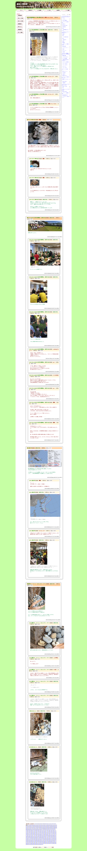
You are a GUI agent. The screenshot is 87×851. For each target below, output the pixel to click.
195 (42, 836)
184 (48, 835)
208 (40, 837)
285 (55, 842)
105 (29, 830)
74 (33, 828)
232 (31, 839)
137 (37, 832)
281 (46, 842)
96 (40, 829)
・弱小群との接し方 (64, 81)
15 (55, 823)
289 (33, 843)
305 (37, 844)
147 (29, 833)
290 (35, 843)
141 (46, 832)
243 (55, 839)
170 (48, 834)
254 (48, 840)
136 (35, 832)
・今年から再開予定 (64, 20)
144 (53, 832)
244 (26, 840)
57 (35, 827)
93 (35, 829)
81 (45, 828)
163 (33, 834)
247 (33, 840)
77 (38, 828)
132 (26, 832)
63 (45, 827)
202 (26, 837)
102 (52, 829)
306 (40, 844)
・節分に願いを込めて (65, 25)
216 (26, 838)
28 (47, 825)
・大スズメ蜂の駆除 (64, 58)
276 (35, 842)
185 (51, 835)
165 (37, 834)
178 (35, 835)
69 (56, 827)
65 (49, 827)
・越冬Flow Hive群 (64, 91)
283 (51, 842)
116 (53, 830)
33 (56, 825)
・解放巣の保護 (64, 55)
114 (48, 830)
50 (54, 826)
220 (35, 838)
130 (53, 831)
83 (49, 828)
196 (44, 836)
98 (43, 829)
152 (40, 833)
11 (48, 823)
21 (35, 825)
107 (33, 830)
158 (53, 833)
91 (31, 829)
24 (40, 825)
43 (42, 826)
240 (48, 839)
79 (42, 828)
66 (50, 827)
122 (35, 831)
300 (26, 844)
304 (35, 844)
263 (37, 841)
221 (37, 838)
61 (42, 827)
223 (42, 838)
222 (40, 838)
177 (33, 835)
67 (52, 827)
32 (54, 825)
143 (51, 832)
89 (28, 829)
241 (51, 839)
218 (31, 838)
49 (52, 826)
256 (53, 840)
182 (44, 835)
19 (31, 825)
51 (56, 826)
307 (42, 844)
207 (37, 837)
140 (44, 832)
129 (51, 831)
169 (46, 834)
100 (47, 829)
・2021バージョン (64, 50)
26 (43, 825)
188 (26, 836)
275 (33, 842)
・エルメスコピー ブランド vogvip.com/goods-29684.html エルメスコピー (66, 17)
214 (53, 837)
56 (33, 827)
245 (29, 840)
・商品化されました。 (65, 75)
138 (40, 832)
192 (35, 836)
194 (40, 836)
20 (33, 825)
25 (42, 825)
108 (35, 830)
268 (48, 841)
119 (29, 831)
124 (40, 831)
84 (50, 828)
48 (50, 826)
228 (53, 838)
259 (29, 841)
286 (26, 843)
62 (43, 827)
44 (43, 826)
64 (47, 827)
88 (26, 829)
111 (42, 830)
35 (28, 826)
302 (31, 844)
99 (45, 829)
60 (40, 827)
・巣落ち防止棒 (64, 46)
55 (31, 827)
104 (26, 830)
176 (31, 835)
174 (26, 835)
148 (31, 833)
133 (29, 832)
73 (31, 828)
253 (46, 840)
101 (50, 829)
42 (40, 826)
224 (44, 838)
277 (37, 842)
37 (31, 826)
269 (51, 841)
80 (43, 828)
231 (29, 839)
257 (55, 840)
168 (44, 834)
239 (46, 839)
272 (26, 842)
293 (42, 843)
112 (44, 830)
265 (42, 841)
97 (42, 829)
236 (40, 839)
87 (56, 828)
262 (35, 841)
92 (33, 829)
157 (51, 833)
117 (55, 830)
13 (51, 823)
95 (38, 829)
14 (53, 823)
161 (29, 834)
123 (37, 831)
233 (33, 839)
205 (33, 837)
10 (46, 823)
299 (55, 843)
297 (51, 843)
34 (26, 826)
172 (53, 834)
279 (42, 842)
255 (51, 840)
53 (28, 827)
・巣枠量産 (63, 42)
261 (33, 841)
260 (31, 841)
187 (55, 835)
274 (31, 842)
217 (29, 838)
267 (46, 841)
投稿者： (43, 17)
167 (42, 834)
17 (28, 825)
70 (26, 828)
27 (45, 825)
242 (53, 839)
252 (44, 840)
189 (29, 836)
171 (51, 834)
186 (53, 835)
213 (51, 837)
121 (33, 831)
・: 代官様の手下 (64, 39)
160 (26, 834)
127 (46, 831)
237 (42, 839)
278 (40, 842)
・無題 (63, 28)
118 (26, 831)
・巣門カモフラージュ (65, 71)
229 (55, 838)
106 (31, 830)
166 (40, 834)
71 (28, 828)
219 (33, 838)
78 (40, 828)
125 (42, 831)
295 (46, 843)
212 (48, 837)
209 (42, 837)
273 (29, 842)
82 (47, 828)
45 (45, 826)
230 (26, 839)
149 (33, 833)
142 (48, 832)
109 (37, 830)
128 (48, 831)
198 (48, 836)
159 (55, 833)
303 (33, 844)
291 (37, 843)
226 (48, 838)
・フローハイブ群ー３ (65, 63)
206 (35, 837)
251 (42, 840)
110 (40, 830)
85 (52, 828)
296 (48, 843)
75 (35, 828)
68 (54, 827)
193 (37, 836)
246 (31, 840)
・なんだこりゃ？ (64, 66)
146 (26, 833)
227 (51, 838)
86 (54, 828)
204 (31, 837)
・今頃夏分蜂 (63, 82)
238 (44, 839)
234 (35, 839)
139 (42, 832)
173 (55, 834)
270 (53, 841)
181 (42, 835)
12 (49, 823)
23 (38, 825)
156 (48, 833)
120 (31, 831)
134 (31, 832)
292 (40, 843)
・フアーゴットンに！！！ (65, 47)
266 (44, 841)
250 (40, 840)
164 (35, 834)
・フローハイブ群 (64, 67)
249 (37, 840)
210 (44, 837)
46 (47, 826)
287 (29, 843)
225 (46, 838)
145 (55, 832)
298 (53, 843)
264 (40, 841)
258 (26, 841)
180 (40, 835)
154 (44, 833)
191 (33, 836)
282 (48, 842)
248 (35, 840)
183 (46, 835)
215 (55, 837)
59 (38, 827)
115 (50, 830)
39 (35, 826)
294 (44, 843)
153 (42, 833)
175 (29, 835)
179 (37, 835)
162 (31, 834)
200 (53, 836)
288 (31, 843)
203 (29, 837)
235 (37, 839)
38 (33, 826)
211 (46, 837)
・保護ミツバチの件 (64, 86)
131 (55, 831)
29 (49, 825)
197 (46, 836)
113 (46, 830)
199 (51, 836)
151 (37, 833)
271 (55, 841)
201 (55, 836)
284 (53, 842)
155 (46, 833)
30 (50, 825)
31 (52, 825)
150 (35, 833)
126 (44, 831)
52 (26, 827)
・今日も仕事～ (64, 72)
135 (33, 832)
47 (49, 826)
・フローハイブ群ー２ (65, 64)
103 (54, 829)
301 (29, 844)
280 (44, 842)
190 (31, 836)
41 (38, 826)
